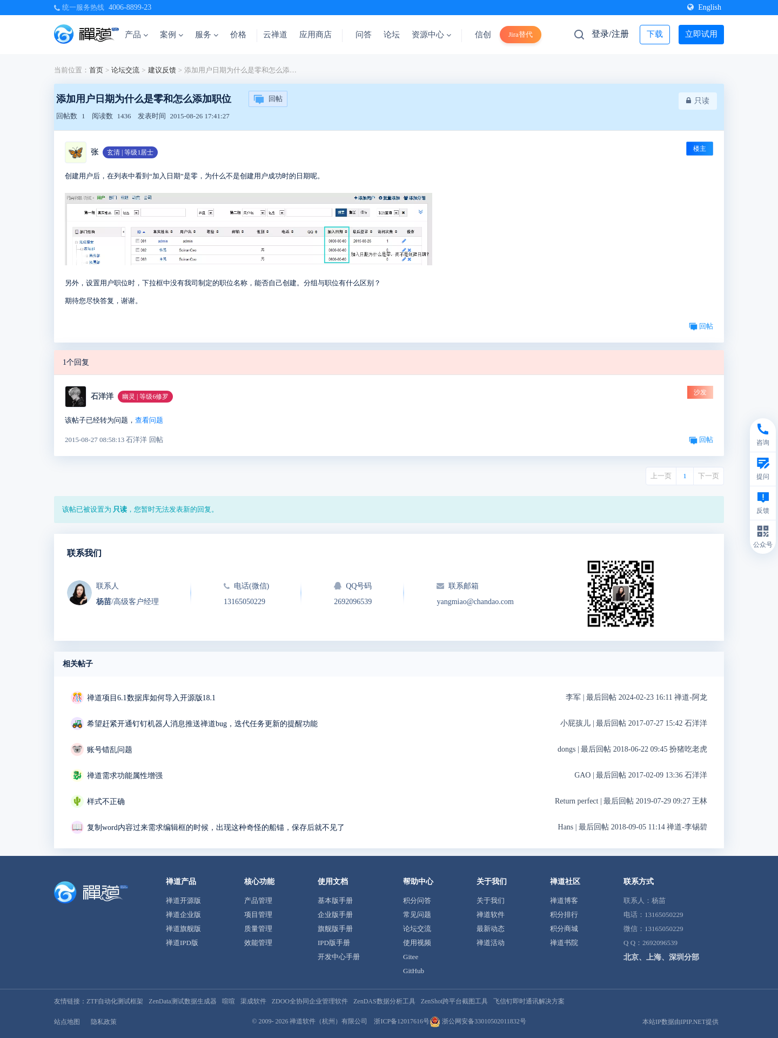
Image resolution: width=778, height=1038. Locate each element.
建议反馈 (162, 70)
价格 (238, 34)
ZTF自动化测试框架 (114, 1001)
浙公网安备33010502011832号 (478, 1021)
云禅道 (275, 34)
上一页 (661, 476)
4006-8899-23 (130, 7)
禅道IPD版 (182, 943)
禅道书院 (564, 943)
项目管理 (258, 914)
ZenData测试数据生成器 (182, 1001)
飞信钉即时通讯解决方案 (529, 1001)
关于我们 (491, 900)
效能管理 (258, 943)
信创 (483, 34)
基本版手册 (335, 900)
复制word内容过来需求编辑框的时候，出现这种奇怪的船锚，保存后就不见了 (216, 827)
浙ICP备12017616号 (402, 1021)
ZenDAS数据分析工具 (384, 1001)
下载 (655, 34)
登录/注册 (610, 33)
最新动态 (491, 929)
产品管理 (258, 900)
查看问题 (149, 420)
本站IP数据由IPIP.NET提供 (680, 1022)
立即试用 (701, 34)
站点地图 (67, 1022)
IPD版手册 (334, 943)
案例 (171, 34)
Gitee (410, 957)
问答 (364, 34)
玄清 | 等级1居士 (130, 152)
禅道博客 (564, 900)
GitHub (413, 971)
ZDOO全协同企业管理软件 (310, 1001)
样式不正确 (106, 802)
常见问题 (417, 914)
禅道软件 (491, 914)
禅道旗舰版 (183, 929)
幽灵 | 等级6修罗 (145, 396)
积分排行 (564, 914)
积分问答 (417, 900)
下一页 (708, 476)
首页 (96, 70)
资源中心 (431, 34)
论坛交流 (125, 70)
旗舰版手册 (335, 929)
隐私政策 (104, 1022)
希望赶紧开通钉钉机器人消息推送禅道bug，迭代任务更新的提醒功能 (202, 724)
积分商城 (564, 929)
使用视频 (417, 943)
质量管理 (258, 929)
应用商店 (315, 34)
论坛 (392, 34)
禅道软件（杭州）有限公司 (328, 1021)
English (704, 7)
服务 (206, 34)
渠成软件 (253, 1001)
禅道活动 (491, 943)
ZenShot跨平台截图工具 (454, 1001)
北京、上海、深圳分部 (661, 957)
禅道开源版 (183, 900)
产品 (136, 34)
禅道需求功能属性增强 (125, 776)
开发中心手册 (339, 957)
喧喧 (228, 1001)
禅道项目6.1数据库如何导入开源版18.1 (151, 698)
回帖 (268, 99)
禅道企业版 (183, 914)
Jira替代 (520, 34)
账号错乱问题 (109, 750)
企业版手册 (335, 914)
